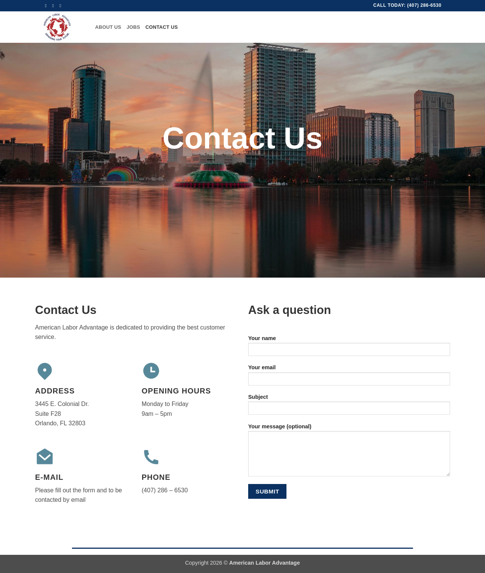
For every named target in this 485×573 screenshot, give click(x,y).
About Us (108, 27)
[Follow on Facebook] (47, 5)
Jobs (133, 27)
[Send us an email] (54, 5)
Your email (349, 377)
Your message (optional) (349, 452)
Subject (349, 407)
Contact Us (162, 27)
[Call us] (61, 5)
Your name (349, 348)
